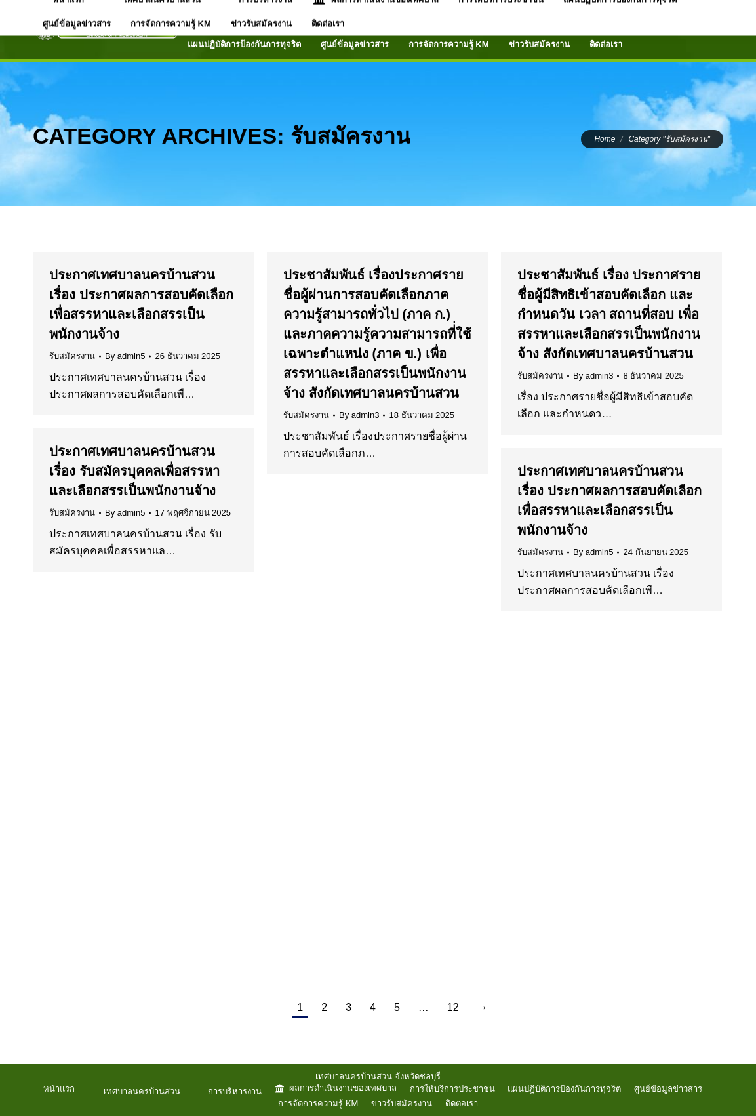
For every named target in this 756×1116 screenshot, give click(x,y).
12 (453, 1007)
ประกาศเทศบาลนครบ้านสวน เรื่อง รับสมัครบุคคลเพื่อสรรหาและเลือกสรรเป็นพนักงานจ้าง (134, 471)
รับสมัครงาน (72, 356)
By (125, 356)
